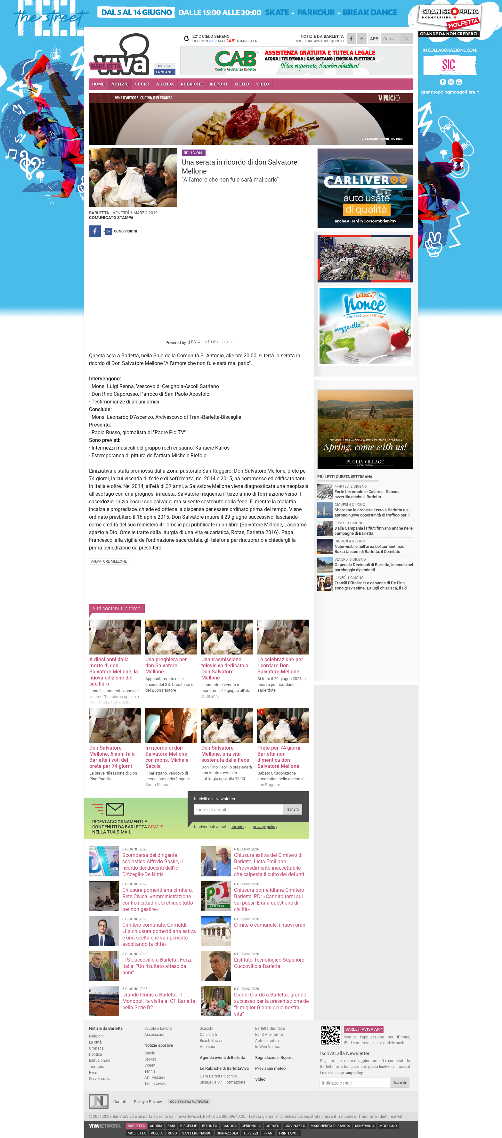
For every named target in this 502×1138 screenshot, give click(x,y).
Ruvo (172, 1133)
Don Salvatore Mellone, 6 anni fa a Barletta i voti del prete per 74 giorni (112, 757)
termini (237, 826)
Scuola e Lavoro (158, 1028)
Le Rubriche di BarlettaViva (224, 1068)
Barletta (136, 1126)
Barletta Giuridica (270, 1028)
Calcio (149, 1053)
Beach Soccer (211, 1040)
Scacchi (206, 1028)
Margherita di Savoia (330, 1126)
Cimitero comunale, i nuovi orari (269, 925)
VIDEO (262, 84)
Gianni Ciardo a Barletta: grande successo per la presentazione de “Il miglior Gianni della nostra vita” (271, 1004)
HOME (98, 84)
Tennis (150, 1071)
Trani (268, 1133)
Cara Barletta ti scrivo (218, 1076)
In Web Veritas (267, 1046)
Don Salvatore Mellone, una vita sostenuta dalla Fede (225, 754)
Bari (171, 1126)
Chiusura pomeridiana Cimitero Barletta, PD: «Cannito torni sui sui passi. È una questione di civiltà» (269, 899)
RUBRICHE (192, 84)
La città (95, 1042)
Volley (149, 1065)
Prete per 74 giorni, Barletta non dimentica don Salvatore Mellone (279, 757)
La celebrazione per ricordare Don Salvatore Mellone (280, 665)
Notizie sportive (158, 1045)
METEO (242, 84)
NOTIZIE (120, 84)
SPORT (142, 84)
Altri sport (208, 1046)
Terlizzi (250, 1133)
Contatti (120, 1101)
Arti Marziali (154, 1077)
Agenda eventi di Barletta (222, 1057)
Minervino (364, 1126)
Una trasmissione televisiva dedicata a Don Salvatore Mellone (224, 668)
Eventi (94, 1072)
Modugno (388, 1126)
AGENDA (165, 84)
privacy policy (265, 826)
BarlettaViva (120, 52)
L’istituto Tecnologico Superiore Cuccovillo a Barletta (269, 963)
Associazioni (155, 1034)
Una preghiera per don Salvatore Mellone (166, 665)
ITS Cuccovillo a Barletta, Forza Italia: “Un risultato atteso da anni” (157, 966)
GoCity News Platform (189, 1101)
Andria (156, 1126)
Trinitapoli (289, 1133)
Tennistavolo (155, 1083)
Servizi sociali (100, 1078)
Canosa (230, 1126)
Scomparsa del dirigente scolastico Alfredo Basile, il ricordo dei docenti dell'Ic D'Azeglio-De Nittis (152, 864)
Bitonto (209, 1126)
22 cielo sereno (220, 38)
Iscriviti (293, 809)
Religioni (96, 1036)
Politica (95, 1054)
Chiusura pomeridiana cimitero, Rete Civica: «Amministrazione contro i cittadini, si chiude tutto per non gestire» (157, 899)
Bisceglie (188, 1126)
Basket (150, 1059)
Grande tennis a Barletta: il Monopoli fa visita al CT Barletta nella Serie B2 (158, 1001)
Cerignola (251, 1126)
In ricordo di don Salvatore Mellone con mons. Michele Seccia (167, 757)
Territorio (96, 1066)
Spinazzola (227, 1133)
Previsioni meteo (270, 1068)
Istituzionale (99, 1060)
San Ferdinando (197, 1133)
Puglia (157, 1133)
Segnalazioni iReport (274, 1057)
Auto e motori (267, 1040)
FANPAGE (164, 72)
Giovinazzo (295, 1126)
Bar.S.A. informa (269, 1034)
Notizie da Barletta (106, 1028)
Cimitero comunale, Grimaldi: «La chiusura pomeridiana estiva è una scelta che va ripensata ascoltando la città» (159, 934)
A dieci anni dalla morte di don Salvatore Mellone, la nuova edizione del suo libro (113, 671)
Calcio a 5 (208, 1034)
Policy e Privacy (148, 1101)
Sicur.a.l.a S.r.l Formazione (222, 1082)
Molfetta (137, 1133)
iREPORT (219, 84)
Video (260, 1079)
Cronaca (96, 1048)
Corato (272, 1126)
